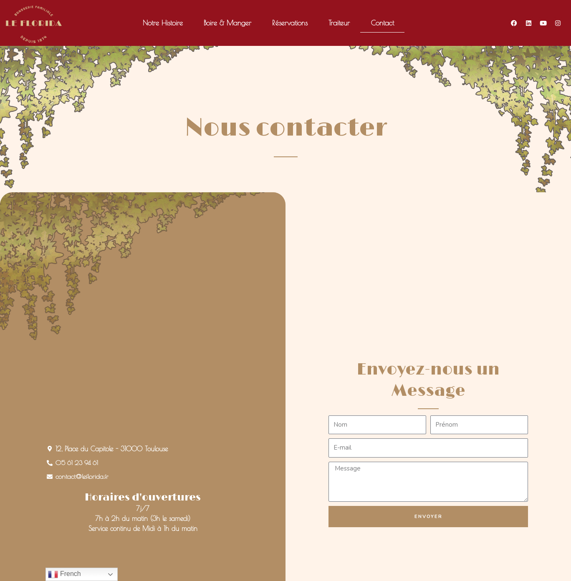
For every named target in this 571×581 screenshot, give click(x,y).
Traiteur (339, 23)
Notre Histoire (163, 23)
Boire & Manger (227, 23)
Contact (382, 23)
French (64, 574)
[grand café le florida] (143, 371)
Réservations (290, 23)
